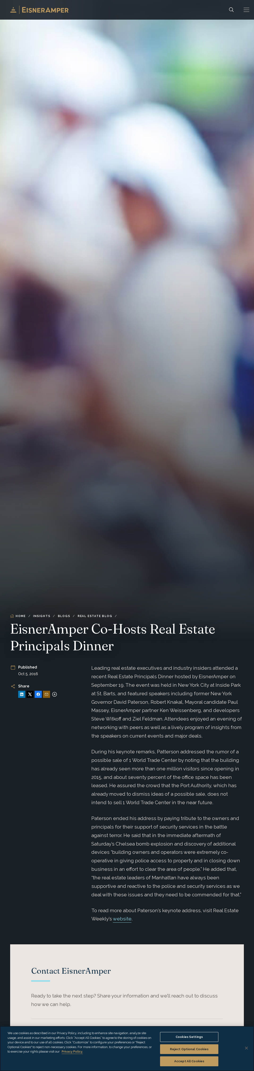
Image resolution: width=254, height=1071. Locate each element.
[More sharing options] (54, 694)
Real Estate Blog (95, 616)
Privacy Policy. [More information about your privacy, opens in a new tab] (72, 1051)
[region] (127, 1048)
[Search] (231, 10)
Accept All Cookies (189, 1061)
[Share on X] (30, 694)
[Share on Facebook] (38, 694)
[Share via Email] (46, 694)
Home (18, 616)
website (122, 919)
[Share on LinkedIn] (21, 694)
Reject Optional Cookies (189, 1049)
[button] (246, 10)
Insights (41, 616)
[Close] (246, 1048)
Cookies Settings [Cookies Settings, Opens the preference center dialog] (189, 1037)
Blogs (64, 616)
